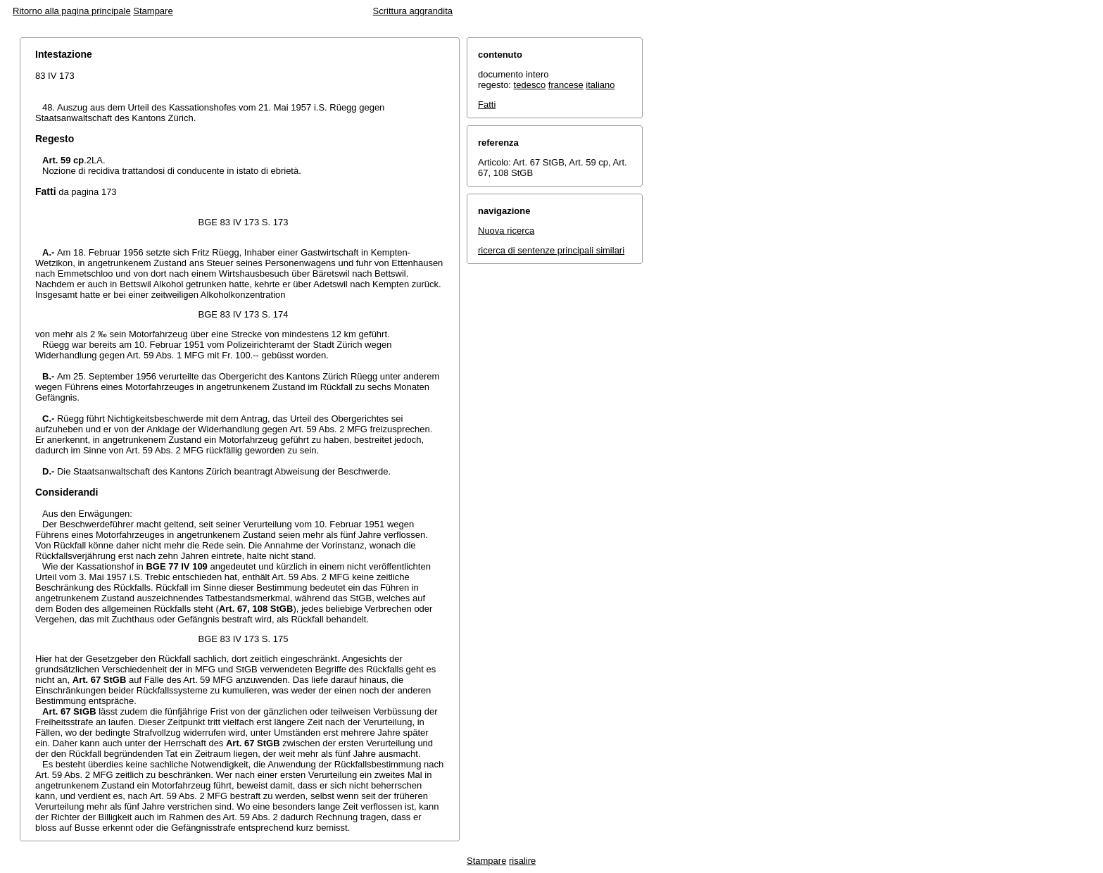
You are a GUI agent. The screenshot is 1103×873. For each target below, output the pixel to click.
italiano (600, 85)
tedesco (530, 85)
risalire (522, 860)
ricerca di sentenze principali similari (551, 250)
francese (566, 85)
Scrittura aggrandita (413, 11)
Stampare (152, 11)
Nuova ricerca (506, 230)
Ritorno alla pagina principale (72, 11)
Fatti (487, 104)
